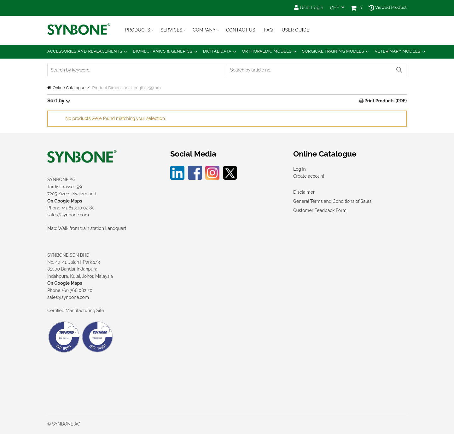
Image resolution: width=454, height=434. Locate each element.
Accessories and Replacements (84, 51)
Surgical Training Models (333, 51)
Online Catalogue (69, 87)
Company (204, 29)
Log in (299, 169)
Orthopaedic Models (266, 51)
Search (399, 70)
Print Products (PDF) (385, 100)
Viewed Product (388, 7)
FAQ (268, 29)
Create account (308, 176)
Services (171, 29)
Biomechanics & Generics (163, 51)
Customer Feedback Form (319, 210)
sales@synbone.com (68, 214)
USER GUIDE (295, 29)
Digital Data (217, 51)
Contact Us (240, 29)
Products (137, 29)
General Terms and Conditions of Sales (332, 201)
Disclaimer (304, 192)
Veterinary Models (397, 51)
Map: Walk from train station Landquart (86, 228)
